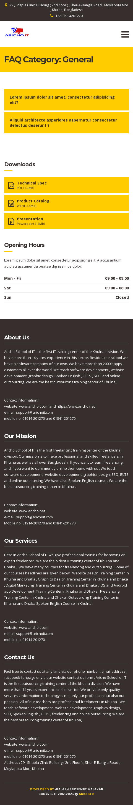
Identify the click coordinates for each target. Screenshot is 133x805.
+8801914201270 (69, 16)
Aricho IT (87, 794)
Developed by (42, 789)
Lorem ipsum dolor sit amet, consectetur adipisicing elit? (62, 99)
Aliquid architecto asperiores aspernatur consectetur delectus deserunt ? (63, 122)
